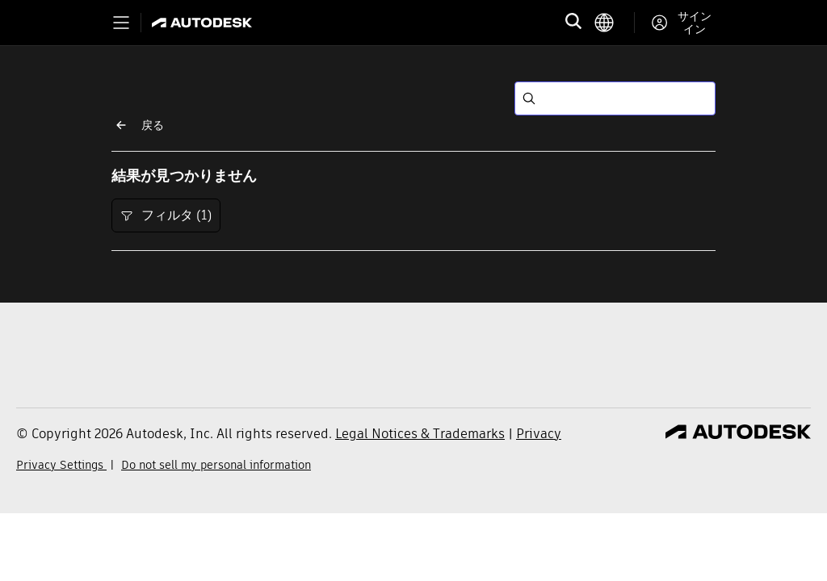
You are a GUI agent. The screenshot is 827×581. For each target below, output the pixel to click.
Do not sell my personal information (216, 465)
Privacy (538, 433)
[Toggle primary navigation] (121, 22)
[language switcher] (614, 22)
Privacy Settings (61, 465)
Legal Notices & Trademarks (420, 433)
